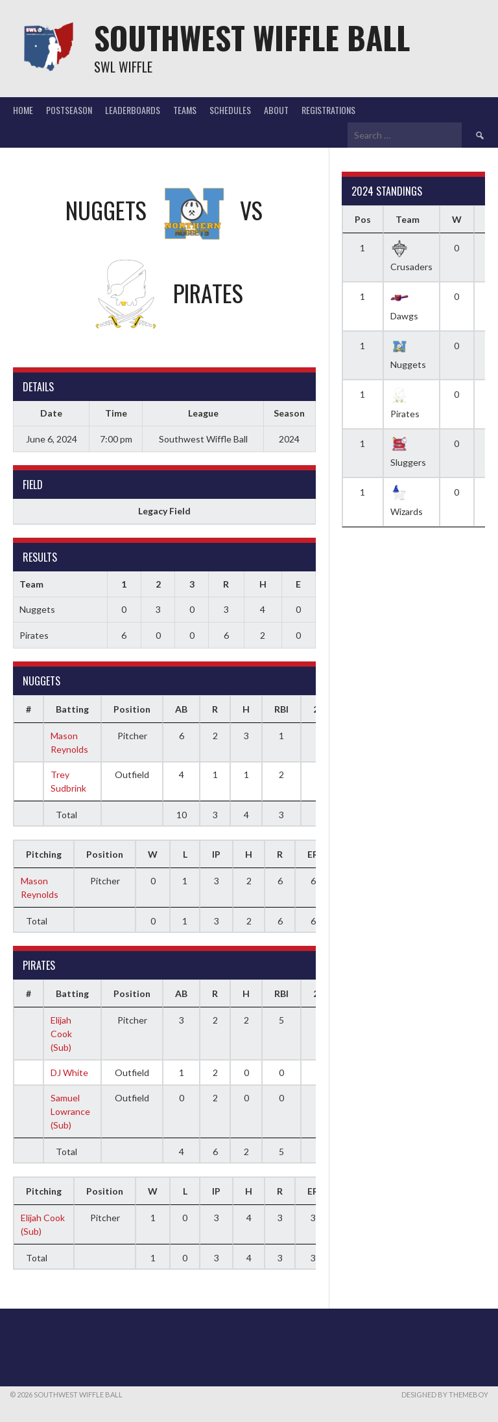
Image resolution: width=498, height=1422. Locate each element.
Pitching (44, 854)
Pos (363, 219)
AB (181, 709)
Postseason (69, 110)
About (276, 110)
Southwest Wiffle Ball (252, 37)
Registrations (328, 110)
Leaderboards (132, 110)
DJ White (69, 1072)
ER (312, 854)
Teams (184, 110)
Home (23, 110)
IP (216, 854)
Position (131, 709)
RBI (281, 709)
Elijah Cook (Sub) (61, 1034)
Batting (72, 709)
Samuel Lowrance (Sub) (70, 1111)
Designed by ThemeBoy (444, 1394)
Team (408, 219)
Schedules (230, 110)
